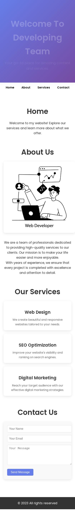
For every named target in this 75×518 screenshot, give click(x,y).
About (25, 87)
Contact (63, 87)
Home (10, 87)
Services (44, 87)
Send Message (20, 475)
